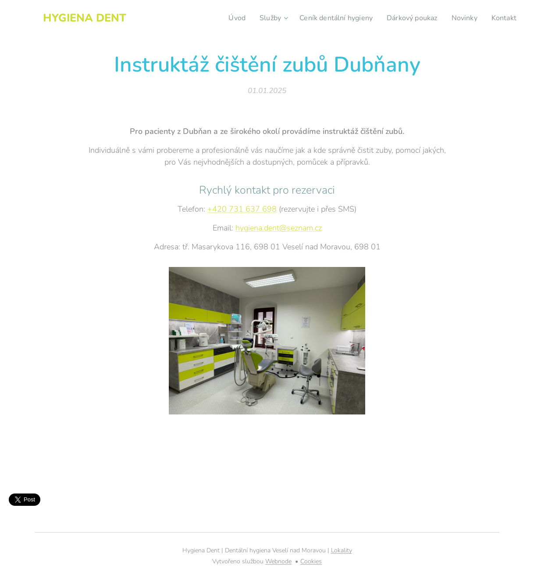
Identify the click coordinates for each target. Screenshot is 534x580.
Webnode (278, 561)
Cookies (311, 561)
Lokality (341, 550)
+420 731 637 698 (242, 209)
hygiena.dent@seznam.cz (278, 228)
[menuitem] (223, 18)
